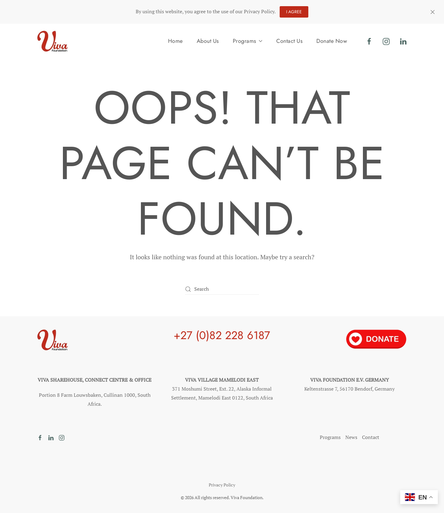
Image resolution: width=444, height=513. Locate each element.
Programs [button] (248, 41)
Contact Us (289, 41)
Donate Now (331, 41)
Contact (370, 437)
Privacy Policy (222, 485)
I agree (294, 12)
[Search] (222, 289)
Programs (330, 437)
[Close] (432, 12)
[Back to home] (52, 41)
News (351, 437)
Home (175, 41)
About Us (208, 41)
